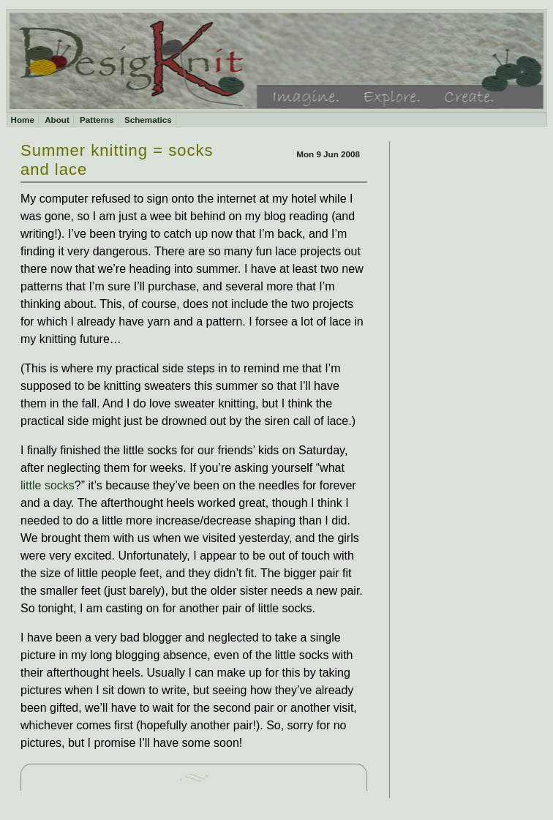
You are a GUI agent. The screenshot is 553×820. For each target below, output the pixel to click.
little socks (47, 485)
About (57, 119)
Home (22, 119)
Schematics (148, 119)
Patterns (97, 119)
